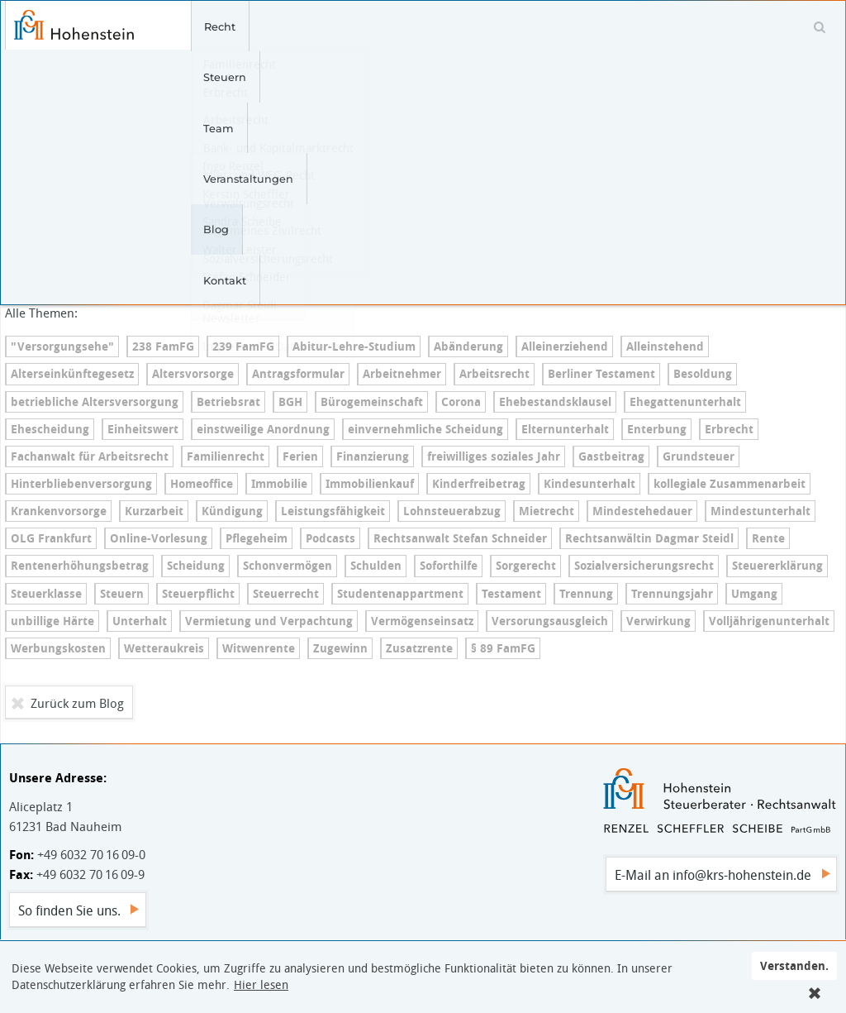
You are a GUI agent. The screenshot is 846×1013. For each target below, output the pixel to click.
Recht (200, 27)
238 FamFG (163, 346)
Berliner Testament (601, 374)
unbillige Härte (52, 621)
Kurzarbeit (154, 511)
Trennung (586, 593)
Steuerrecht (286, 593)
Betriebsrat (228, 402)
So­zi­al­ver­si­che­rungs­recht (644, 565)
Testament (511, 593)
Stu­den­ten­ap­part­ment (400, 593)
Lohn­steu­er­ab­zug (452, 511)
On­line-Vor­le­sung (158, 538)
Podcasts (330, 538)
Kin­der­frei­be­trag (478, 483)
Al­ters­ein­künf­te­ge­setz (72, 374)
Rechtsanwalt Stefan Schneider (460, 538)
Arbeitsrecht (494, 374)
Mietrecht (546, 511)
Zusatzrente (419, 648)
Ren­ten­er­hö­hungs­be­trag (80, 565)
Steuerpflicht (198, 593)
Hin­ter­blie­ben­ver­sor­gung (81, 483)
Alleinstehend (665, 346)
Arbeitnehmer (402, 374)
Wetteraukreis (164, 648)
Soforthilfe (449, 565)
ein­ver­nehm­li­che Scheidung (425, 429)
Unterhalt (139, 621)
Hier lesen (261, 984)
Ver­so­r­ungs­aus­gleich (550, 621)
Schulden (376, 565)
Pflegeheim (257, 538)
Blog (495, 27)
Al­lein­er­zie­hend (564, 346)
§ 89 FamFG (503, 648)
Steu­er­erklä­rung (777, 565)
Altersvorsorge (193, 374)
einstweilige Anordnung (263, 429)
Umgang (754, 593)
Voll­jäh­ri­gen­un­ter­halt (769, 621)
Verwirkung (658, 621)
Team (326, 27)
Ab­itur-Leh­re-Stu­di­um (354, 346)
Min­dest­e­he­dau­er (642, 511)
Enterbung (657, 429)
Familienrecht (225, 456)
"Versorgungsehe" (62, 346)
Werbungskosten (58, 648)
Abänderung (468, 346)
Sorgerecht (526, 565)
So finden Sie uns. (69, 910)
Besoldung (702, 374)
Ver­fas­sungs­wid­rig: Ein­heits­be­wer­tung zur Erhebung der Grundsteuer (171, 159)
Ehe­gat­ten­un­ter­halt (685, 402)
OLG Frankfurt (51, 538)
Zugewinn (340, 648)
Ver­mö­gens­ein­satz (422, 621)
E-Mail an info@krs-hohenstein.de (713, 875)
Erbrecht (729, 429)
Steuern (263, 27)
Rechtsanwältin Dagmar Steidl (649, 538)
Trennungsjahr (672, 593)
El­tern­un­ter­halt (565, 429)
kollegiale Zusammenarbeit (730, 483)
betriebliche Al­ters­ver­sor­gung (94, 402)
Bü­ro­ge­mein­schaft (372, 402)
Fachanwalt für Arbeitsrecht (90, 456)
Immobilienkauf (370, 483)
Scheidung (196, 565)
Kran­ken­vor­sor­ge (59, 511)
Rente (768, 538)
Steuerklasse (46, 593)
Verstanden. (794, 965)
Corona (461, 402)
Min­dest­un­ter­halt (760, 511)
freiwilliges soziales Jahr (493, 456)
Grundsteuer (698, 456)
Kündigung (232, 511)
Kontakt (555, 27)
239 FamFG (243, 346)
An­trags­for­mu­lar (298, 374)
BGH (290, 402)
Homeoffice (201, 483)
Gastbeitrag (611, 456)
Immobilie (279, 483)
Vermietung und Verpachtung (269, 621)
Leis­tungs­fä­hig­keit (333, 511)
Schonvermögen (287, 565)
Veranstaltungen (412, 27)
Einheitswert (142, 429)
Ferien (300, 456)
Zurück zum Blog (77, 703)
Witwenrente (258, 648)
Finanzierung (372, 456)
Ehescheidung (50, 429)
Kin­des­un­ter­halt (589, 483)
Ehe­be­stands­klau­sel (555, 402)
